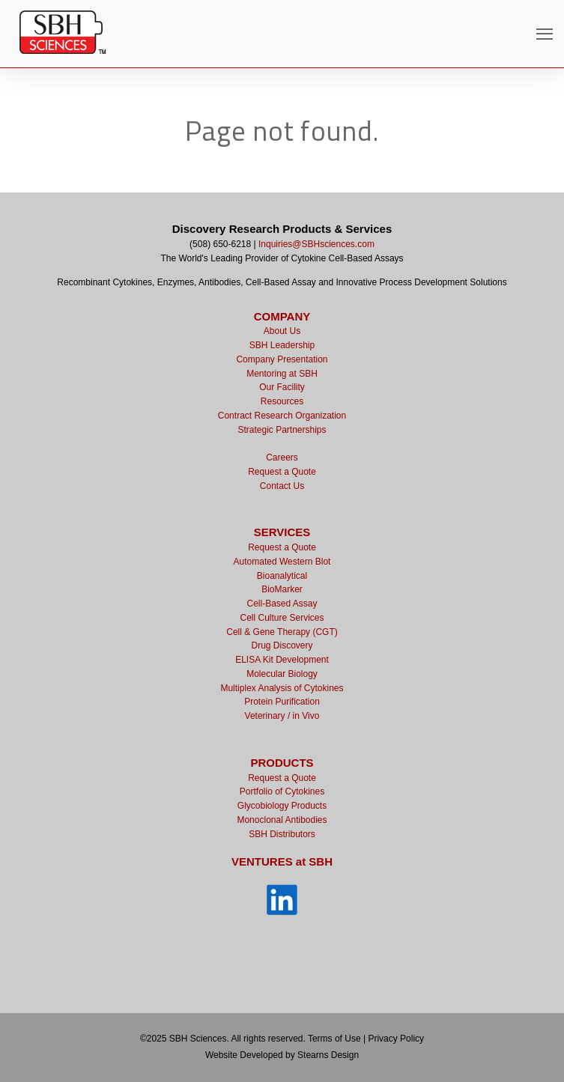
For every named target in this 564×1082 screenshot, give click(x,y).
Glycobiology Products (282, 805)
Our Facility (282, 387)
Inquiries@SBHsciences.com (316, 244)
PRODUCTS (281, 762)
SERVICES (282, 532)
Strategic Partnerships (281, 430)
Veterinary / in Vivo (282, 716)
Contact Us (282, 486)
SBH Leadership (282, 345)
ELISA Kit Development (282, 659)
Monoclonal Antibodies (282, 820)
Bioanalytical (282, 576)
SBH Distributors (282, 834)
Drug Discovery (281, 645)
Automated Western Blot (282, 561)
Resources (282, 401)
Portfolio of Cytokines (282, 791)
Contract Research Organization (282, 415)
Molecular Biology (282, 674)
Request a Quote (282, 471)
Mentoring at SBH (282, 373)
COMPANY (282, 316)
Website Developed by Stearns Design (282, 1055)
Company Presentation (281, 359)
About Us (282, 331)
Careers (282, 457)
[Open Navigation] (544, 34)
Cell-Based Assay (281, 603)
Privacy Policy (396, 1038)
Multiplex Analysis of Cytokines (281, 688)
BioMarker (282, 589)
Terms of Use (334, 1038)
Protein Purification (282, 701)
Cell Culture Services (282, 618)
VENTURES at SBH (282, 861)
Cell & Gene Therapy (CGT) (282, 632)
